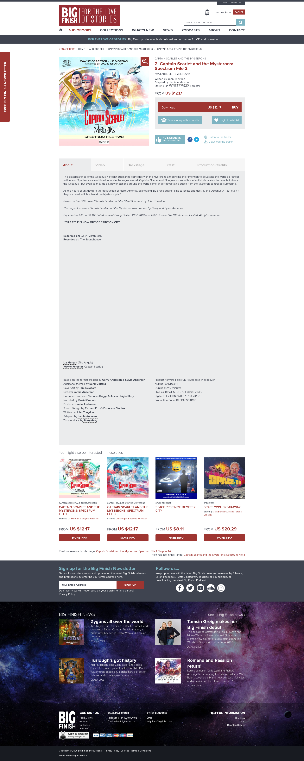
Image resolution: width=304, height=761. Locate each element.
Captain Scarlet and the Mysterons (130, 49)
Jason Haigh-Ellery (122, 396)
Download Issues (236, 725)
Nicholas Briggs (97, 396)
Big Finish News (77, 614)
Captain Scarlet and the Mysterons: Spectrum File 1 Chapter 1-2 (133, 551)
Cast (170, 165)
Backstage (136, 165)
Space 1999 (209, 503)
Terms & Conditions (141, 750)
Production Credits (212, 165)
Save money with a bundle (183, 120)
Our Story (240, 718)
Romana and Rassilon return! (209, 663)
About (214, 30)
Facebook (169, 577)
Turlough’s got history (114, 660)
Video (100, 165)
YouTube (204, 577)
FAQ (242, 721)
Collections (111, 30)
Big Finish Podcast (195, 580)
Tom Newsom (87, 388)
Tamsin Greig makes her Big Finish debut (212, 624)
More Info (79, 538)
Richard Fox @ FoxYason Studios (104, 408)
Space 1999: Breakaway (222, 507)
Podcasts (190, 30)
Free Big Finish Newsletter (5, 86)
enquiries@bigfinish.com (159, 721)
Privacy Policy (67, 594)
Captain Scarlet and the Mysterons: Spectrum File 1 (79, 510)
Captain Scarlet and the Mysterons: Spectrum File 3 (127, 510)
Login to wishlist (229, 120)
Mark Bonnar (219, 511)
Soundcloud (220, 577)
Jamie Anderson (179, 82)
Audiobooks (96, 49)
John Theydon (176, 79)
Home (81, 49)
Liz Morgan (171, 86)
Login (223, 2)
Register (236, 2)
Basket (239, 12)
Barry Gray (90, 420)
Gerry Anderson (111, 380)
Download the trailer (221, 142)
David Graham (87, 400)
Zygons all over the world (118, 621)
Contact (237, 30)
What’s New (143, 30)
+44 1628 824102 (128, 718)
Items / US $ (221, 12)
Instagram (191, 577)
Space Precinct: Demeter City (175, 509)
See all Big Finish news (225, 615)
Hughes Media (79, 755)
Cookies (125, 750)
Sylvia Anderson (135, 380)
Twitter (180, 577)
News (168, 30)
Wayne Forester (190, 86)
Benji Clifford (97, 384)
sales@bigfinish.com (124, 721)
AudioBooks (79, 30)
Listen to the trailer (220, 137)
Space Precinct (163, 503)
